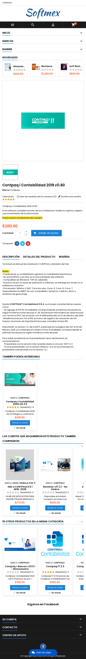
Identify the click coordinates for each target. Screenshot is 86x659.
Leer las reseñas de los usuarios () (38, 196)
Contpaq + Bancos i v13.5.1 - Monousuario (20, 568)
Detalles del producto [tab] (39, 257)
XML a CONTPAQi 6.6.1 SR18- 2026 (20, 488)
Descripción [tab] (10, 257)
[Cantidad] (20, 233)
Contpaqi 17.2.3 (55, 566)
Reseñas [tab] (64, 257)
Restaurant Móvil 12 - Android (47, 66)
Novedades (10, 57)
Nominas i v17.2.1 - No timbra (55, 488)
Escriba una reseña (71, 196)
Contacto (7, 2)
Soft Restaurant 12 (75, 66)
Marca (6, 190)
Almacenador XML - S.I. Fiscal (19, 66)
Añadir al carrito (46, 233)
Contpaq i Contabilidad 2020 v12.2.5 (20, 403)
